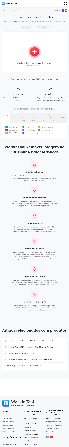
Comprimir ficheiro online (53, 421)
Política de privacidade (9, 432)
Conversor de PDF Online (53, 415)
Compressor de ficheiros (32, 434)
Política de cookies (8, 425)
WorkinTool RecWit (30, 430)
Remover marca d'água (31, 437)
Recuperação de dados (31, 444)
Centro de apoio (7, 441)
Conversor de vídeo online (53, 425)
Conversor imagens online (53, 418)
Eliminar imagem (21, 10)
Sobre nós (5, 415)
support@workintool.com (10, 444)
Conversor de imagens (31, 418)
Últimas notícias (7, 418)
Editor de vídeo (29, 427)
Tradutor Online (51, 432)
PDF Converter (11, 10)
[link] (3, 10)
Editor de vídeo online (52, 428)
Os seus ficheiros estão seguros (34, 65)
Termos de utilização (9, 421)
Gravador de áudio (30, 441)
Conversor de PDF (30, 415)
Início (3, 10)
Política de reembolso (9, 428)
